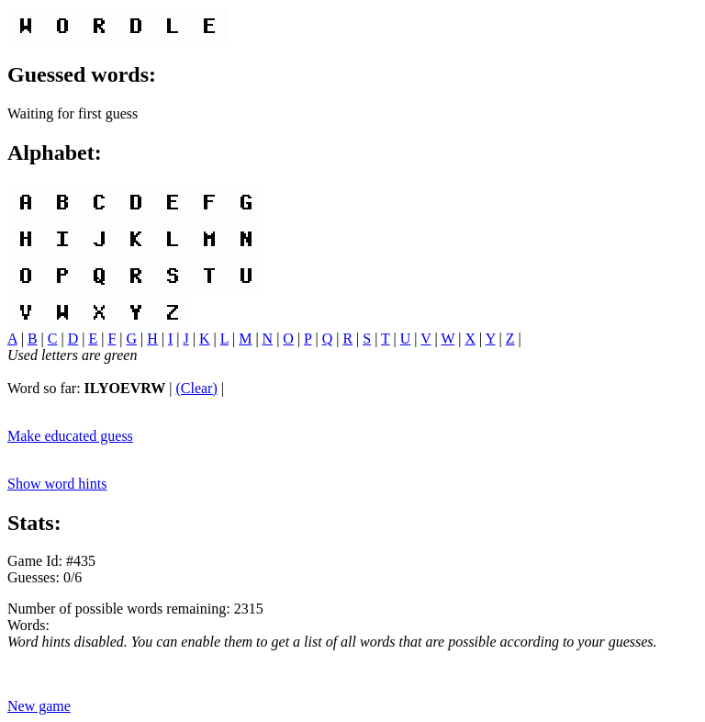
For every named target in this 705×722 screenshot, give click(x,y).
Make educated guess (70, 436)
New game (39, 706)
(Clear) (196, 388)
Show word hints (56, 483)
